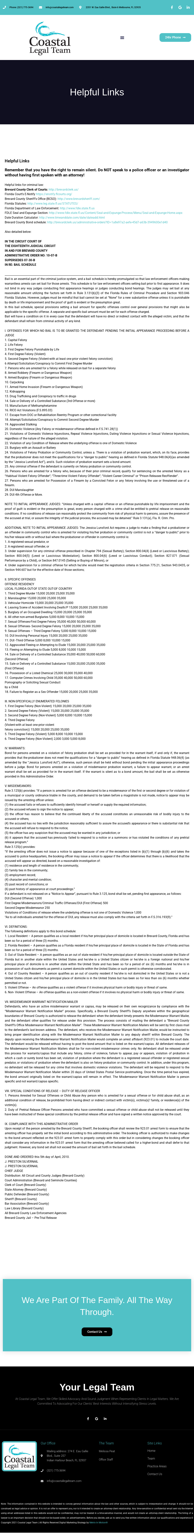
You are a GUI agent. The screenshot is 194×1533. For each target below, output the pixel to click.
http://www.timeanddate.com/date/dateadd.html (72, 217)
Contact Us (154, 1474)
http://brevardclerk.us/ (64, 189)
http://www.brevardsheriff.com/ (79, 199)
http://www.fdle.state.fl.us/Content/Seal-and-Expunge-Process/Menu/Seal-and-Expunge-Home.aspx (115, 213)
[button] (122, 37)
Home (151, 1451)
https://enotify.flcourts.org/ (54, 194)
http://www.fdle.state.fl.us (77, 208)
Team (151, 1458)
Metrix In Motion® (98, 1523)
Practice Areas (157, 1466)
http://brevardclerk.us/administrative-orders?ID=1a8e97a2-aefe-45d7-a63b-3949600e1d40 (107, 222)
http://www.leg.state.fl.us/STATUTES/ (52, 203)
